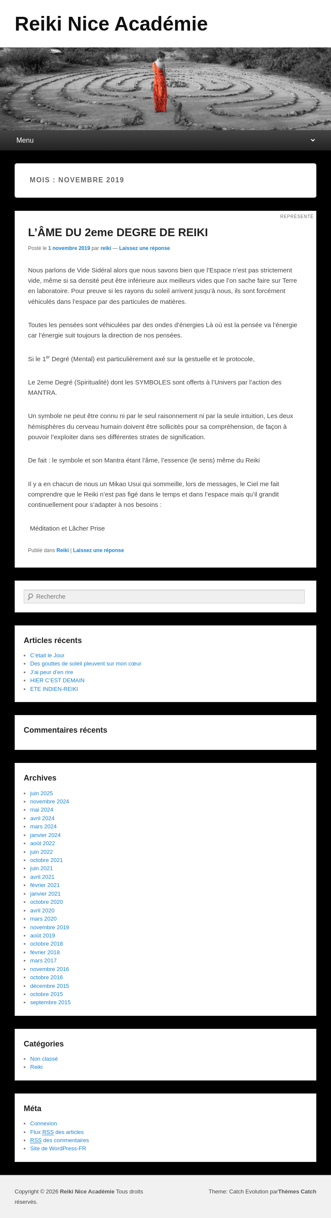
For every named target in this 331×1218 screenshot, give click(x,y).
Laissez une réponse (144, 248)
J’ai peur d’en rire (51, 672)
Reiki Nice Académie (111, 23)
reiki (105, 248)
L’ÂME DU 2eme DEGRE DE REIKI (118, 232)
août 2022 (42, 843)
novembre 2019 (49, 927)
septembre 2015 (50, 1002)
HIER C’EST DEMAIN (57, 680)
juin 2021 (41, 868)
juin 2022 (41, 852)
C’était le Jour (47, 655)
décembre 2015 (49, 986)
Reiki (62, 550)
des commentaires (59, 1140)
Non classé (44, 1059)
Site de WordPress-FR (58, 1148)
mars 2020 (43, 918)
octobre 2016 (46, 977)
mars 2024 (43, 826)
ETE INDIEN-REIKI (54, 689)
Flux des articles (57, 1132)
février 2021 (45, 885)
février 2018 (45, 952)
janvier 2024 (45, 835)
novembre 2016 (49, 969)
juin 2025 (41, 793)
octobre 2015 (46, 994)
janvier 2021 (45, 893)
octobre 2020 (46, 902)
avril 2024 (42, 818)
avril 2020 (42, 910)
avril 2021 (42, 877)
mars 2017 (43, 960)
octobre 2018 (46, 943)
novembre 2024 (49, 801)
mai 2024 (41, 809)
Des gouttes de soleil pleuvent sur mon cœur (85, 663)
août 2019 (42, 935)
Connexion (43, 1123)
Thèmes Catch (297, 1191)
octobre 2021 (46, 860)
